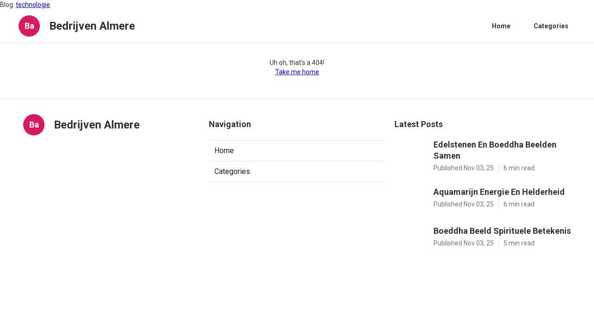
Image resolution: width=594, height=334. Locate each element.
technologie (33, 4)
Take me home (297, 72)
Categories (551, 26)
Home (501, 26)
